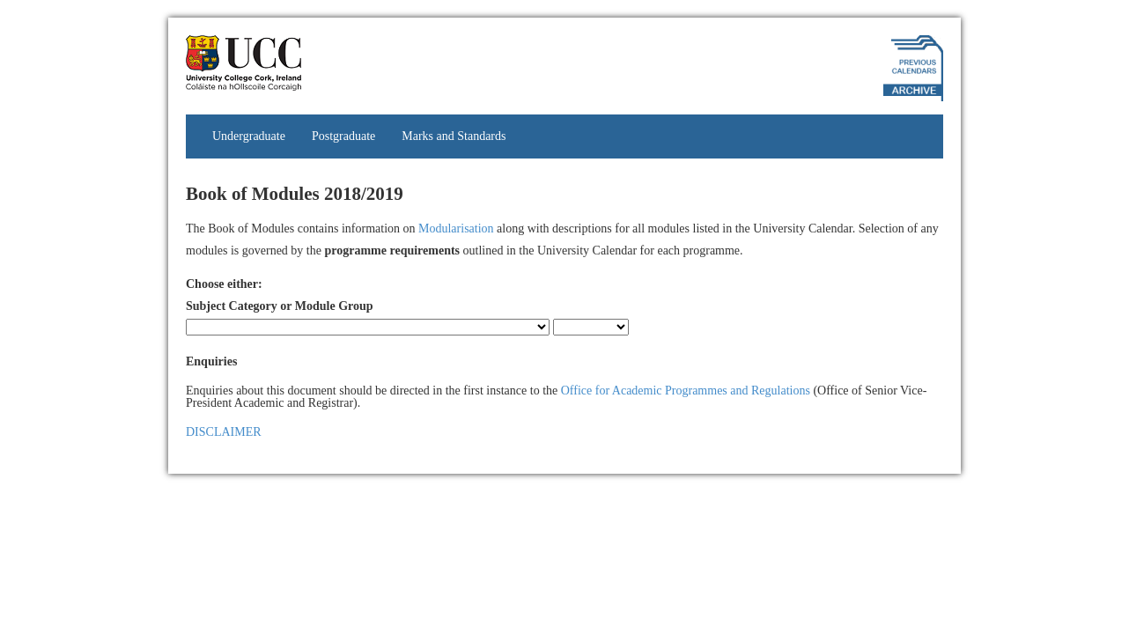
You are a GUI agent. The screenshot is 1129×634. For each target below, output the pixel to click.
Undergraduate (248, 136)
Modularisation (456, 228)
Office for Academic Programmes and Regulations (685, 390)
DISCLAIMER (224, 432)
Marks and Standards (453, 136)
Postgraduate (343, 136)
